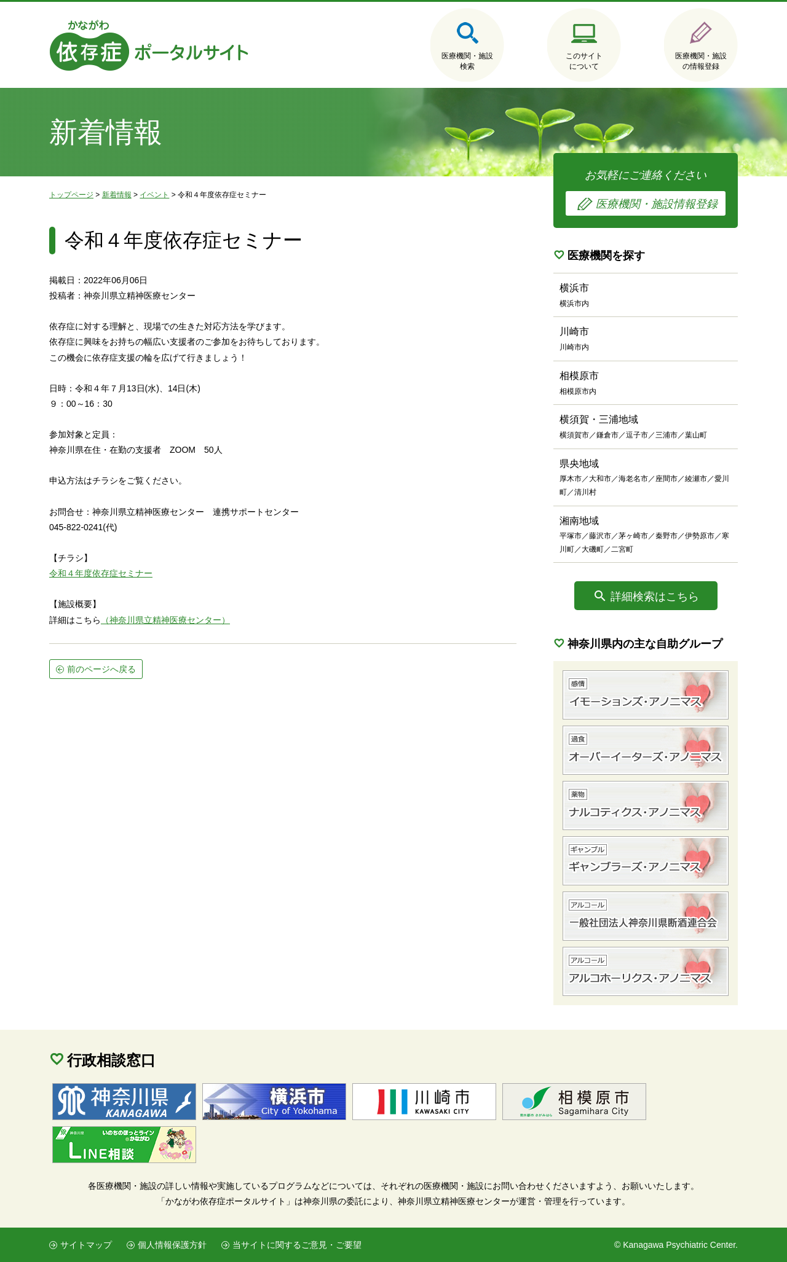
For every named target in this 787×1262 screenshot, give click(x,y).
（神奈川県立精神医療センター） (165, 620)
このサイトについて (584, 61)
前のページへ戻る (101, 669)
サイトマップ (86, 1245)
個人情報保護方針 (172, 1245)
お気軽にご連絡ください (646, 192)
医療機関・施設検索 (467, 61)
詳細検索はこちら (655, 596)
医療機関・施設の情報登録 (701, 61)
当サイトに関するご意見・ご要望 (297, 1245)
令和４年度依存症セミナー (100, 573)
